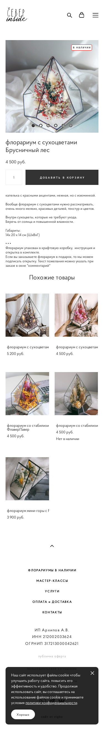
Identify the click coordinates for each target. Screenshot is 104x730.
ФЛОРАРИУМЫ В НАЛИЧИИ (52, 570)
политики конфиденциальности (51, 702)
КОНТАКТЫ (52, 612)
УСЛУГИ (52, 591)
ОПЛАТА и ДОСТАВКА (52, 602)
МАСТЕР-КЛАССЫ (52, 581)
